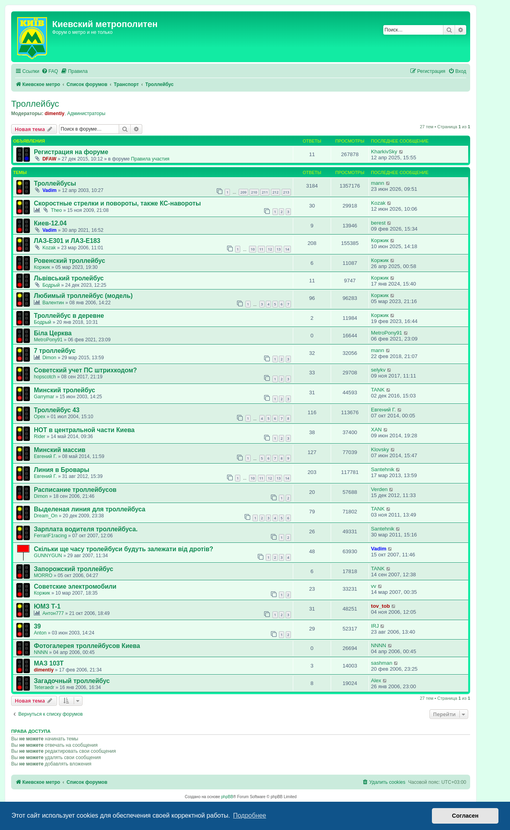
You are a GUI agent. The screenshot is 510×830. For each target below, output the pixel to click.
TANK (377, 390)
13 (278, 249)
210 (254, 192)
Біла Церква (53, 333)
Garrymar (44, 396)
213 (286, 192)
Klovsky (380, 449)
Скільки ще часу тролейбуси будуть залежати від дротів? (123, 549)
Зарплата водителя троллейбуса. (85, 529)
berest (378, 223)
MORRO (43, 575)
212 (276, 192)
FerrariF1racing (50, 535)
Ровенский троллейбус (69, 260)
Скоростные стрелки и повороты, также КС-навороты (117, 203)
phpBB (227, 797)
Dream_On (45, 516)
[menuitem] (49, 71)
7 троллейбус (54, 350)
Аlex (376, 680)
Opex (39, 416)
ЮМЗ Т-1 (47, 606)
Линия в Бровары (61, 469)
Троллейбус (35, 104)
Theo (56, 210)
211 (265, 192)
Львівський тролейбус (69, 278)
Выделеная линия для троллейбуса (89, 509)
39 (37, 626)
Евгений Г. (383, 410)
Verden (379, 489)
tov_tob (380, 606)
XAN (376, 430)
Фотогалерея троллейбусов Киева (87, 645)
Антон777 (53, 613)
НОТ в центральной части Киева (84, 430)
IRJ (375, 626)
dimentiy (55, 113)
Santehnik (382, 469)
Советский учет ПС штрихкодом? (85, 370)
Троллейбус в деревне (69, 315)
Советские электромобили (75, 586)
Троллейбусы (55, 183)
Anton (40, 633)
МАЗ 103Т (49, 663)
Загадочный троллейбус (72, 680)
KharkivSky (384, 152)
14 (287, 249)
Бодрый (51, 285)
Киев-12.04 (50, 223)
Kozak (378, 203)
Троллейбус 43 (56, 410)
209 (243, 192)
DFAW (49, 159)
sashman (381, 663)
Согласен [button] (465, 815)
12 (270, 249)
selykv (378, 370)
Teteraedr (44, 687)
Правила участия (150, 159)
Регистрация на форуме (71, 152)
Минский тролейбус (64, 390)
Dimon (49, 357)
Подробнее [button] (249, 815)
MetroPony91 (48, 340)
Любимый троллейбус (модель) (83, 295)
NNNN (41, 652)
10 (253, 249)
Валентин (53, 302)
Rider (39, 436)
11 (261, 249)
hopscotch (45, 377)
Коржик (379, 240)
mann (377, 183)
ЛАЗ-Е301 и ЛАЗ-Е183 (67, 240)
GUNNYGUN (48, 555)
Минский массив (60, 449)
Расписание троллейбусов (75, 489)
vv (373, 586)
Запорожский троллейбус (73, 569)
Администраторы (86, 113)
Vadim (49, 190)
